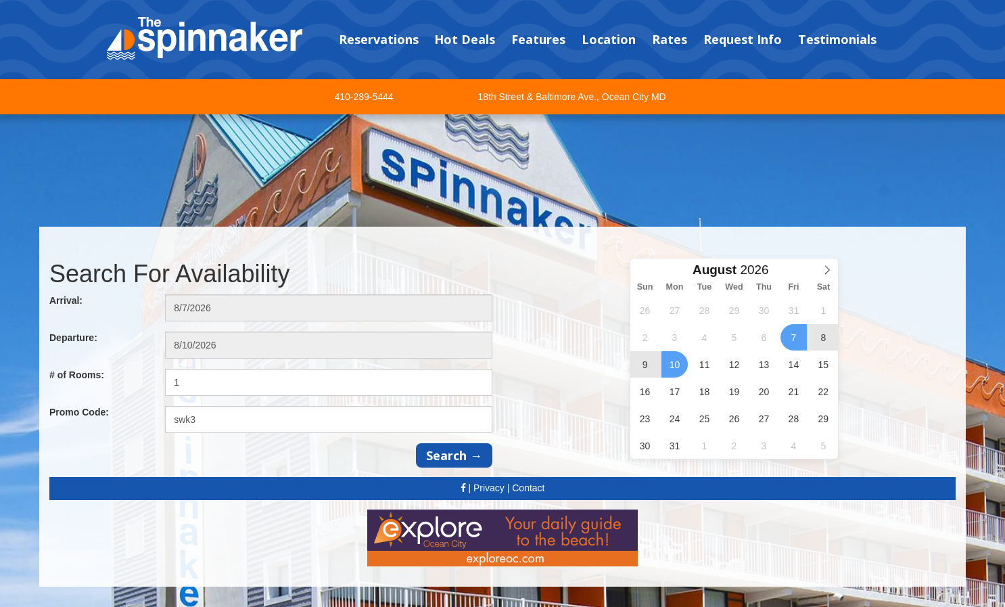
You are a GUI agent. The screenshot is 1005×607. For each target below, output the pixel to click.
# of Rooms (76, 374)
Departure (73, 337)
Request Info (742, 39)
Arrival (66, 300)
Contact (528, 487)
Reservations (379, 39)
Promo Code (79, 412)
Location (609, 39)
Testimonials (837, 39)
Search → (454, 455)
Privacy (489, 487)
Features (538, 39)
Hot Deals (464, 39)
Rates (669, 39)
